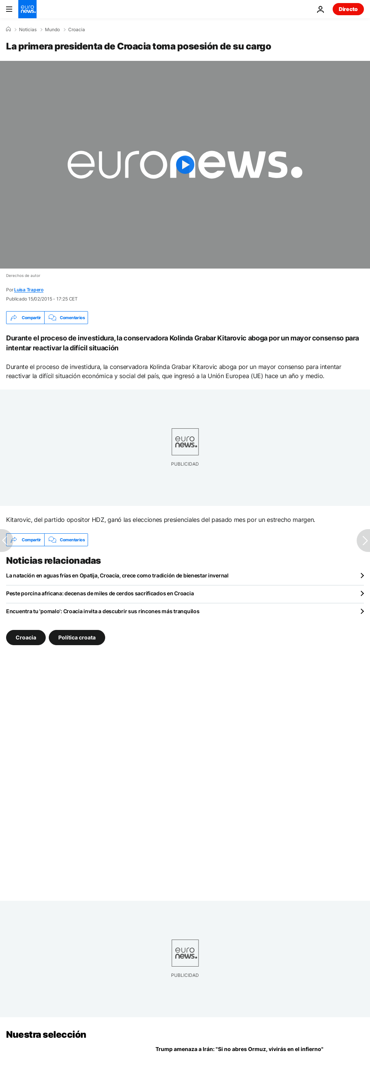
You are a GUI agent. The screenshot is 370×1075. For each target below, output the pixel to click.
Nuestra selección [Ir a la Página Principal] (46, 1034)
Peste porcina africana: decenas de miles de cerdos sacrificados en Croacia (100, 593)
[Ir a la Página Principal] (27, 9)
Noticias (28, 29)
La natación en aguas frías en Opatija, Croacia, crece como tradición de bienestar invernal (117, 575)
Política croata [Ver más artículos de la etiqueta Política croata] (77, 637)
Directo (348, 9)
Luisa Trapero (28, 290)
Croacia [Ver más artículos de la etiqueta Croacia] (26, 637)
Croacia (76, 29)
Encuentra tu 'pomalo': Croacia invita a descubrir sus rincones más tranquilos (102, 611)
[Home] (8, 29)
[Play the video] (185, 165)
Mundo (52, 29)
